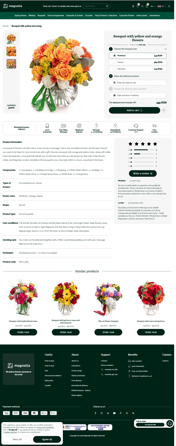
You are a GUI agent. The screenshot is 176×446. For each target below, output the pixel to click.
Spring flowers (20, 16)
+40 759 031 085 (150, 425)
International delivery (80, 385)
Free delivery (77, 380)
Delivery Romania (78, 376)
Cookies (48, 385)
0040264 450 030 (109, 374)
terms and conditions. (45, 427)
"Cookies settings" (10, 432)
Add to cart (134, 110)
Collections (76, 366)
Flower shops (77, 371)
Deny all (17, 439)
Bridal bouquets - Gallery (81, 390)
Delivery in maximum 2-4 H (140, 376)
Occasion (89, 16)
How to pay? (49, 361)
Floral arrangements (56, 16)
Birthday (32, 16)
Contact (104, 361)
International (154, 16)
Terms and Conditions (53, 376)
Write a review (143, 173)
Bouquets (41, 16)
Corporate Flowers (126, 16)
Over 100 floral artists (138, 371)
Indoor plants (141, 16)
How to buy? (49, 366)
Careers (165, 361)
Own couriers (135, 361)
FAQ (46, 371)
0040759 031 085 (109, 370)
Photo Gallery (77, 395)
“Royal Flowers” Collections (106, 16)
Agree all (47, 439)
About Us (75, 361)
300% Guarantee (136, 366)
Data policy (49, 380)
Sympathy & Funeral (74, 16)
